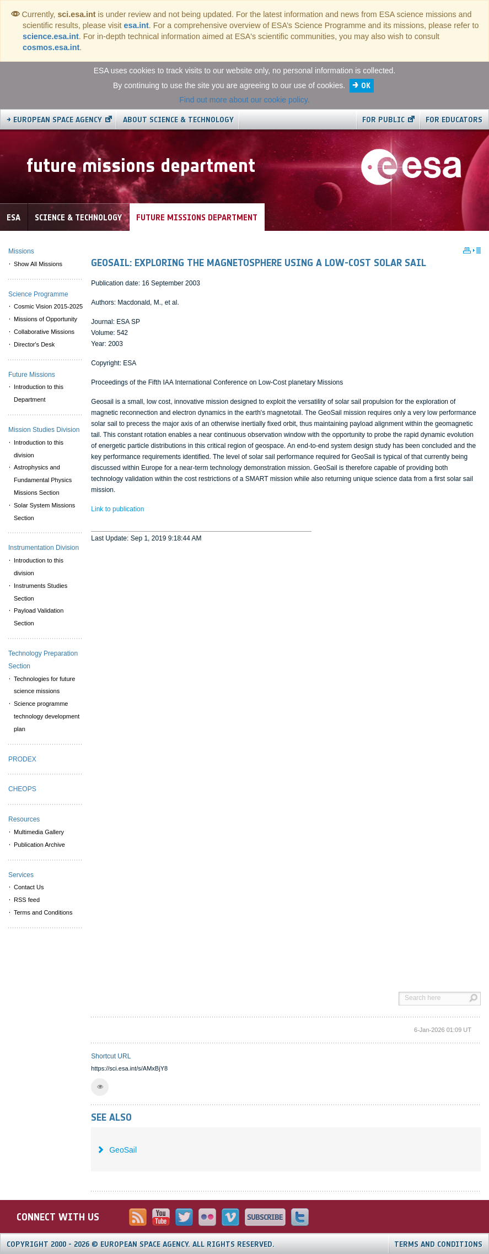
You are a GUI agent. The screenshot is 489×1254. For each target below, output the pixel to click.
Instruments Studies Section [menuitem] (40, 592)
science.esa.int (51, 36)
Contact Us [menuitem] (29, 887)
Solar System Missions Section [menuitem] (44, 511)
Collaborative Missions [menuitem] (44, 331)
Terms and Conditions (438, 1244)
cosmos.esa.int (51, 47)
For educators (454, 120)
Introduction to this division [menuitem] (38, 448)
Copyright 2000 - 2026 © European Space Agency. (141, 1244)
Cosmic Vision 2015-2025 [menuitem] (48, 306)
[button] (100, 1087)
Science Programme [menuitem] (38, 294)
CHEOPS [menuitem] (22, 789)
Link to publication (117, 509)
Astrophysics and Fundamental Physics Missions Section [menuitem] (43, 480)
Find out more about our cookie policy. (244, 99)
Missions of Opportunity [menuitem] (45, 319)
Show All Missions (38, 264)
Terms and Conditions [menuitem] (43, 912)
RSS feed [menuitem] (27, 899)
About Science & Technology (178, 120)
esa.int (136, 25)
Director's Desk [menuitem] (34, 344)
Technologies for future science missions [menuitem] (44, 685)
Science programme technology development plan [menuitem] (46, 716)
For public (383, 120)
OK (365, 85)
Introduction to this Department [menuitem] (38, 393)
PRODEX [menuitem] (22, 759)
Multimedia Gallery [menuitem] (39, 832)
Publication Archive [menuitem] (39, 844)
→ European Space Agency (54, 120)
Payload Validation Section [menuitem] (38, 616)
